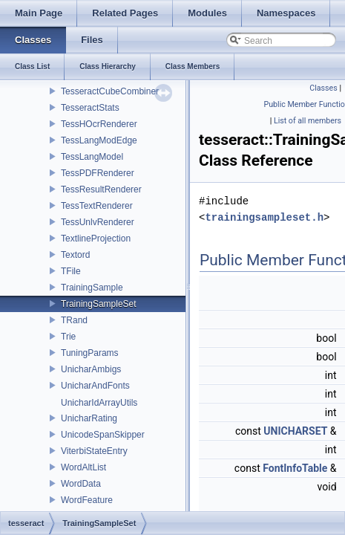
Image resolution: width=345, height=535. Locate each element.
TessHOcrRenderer (99, 124)
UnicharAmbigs (91, 369)
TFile (71, 271)
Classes (323, 88)
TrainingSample (92, 287)
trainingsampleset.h (264, 217)
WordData (81, 484)
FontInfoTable (295, 468)
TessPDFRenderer (97, 173)
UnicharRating (89, 418)
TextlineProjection (96, 238)
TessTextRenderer (97, 206)
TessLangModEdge (99, 140)
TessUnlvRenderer (97, 222)
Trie (68, 336)
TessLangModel (92, 157)
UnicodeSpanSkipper (103, 434)
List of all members (307, 121)
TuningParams (90, 353)
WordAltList (83, 467)
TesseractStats (90, 108)
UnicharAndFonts (95, 385)
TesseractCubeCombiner (110, 91)
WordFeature (87, 500)
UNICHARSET (295, 431)
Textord (75, 255)
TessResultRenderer (101, 189)
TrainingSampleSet (99, 304)
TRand (74, 320)
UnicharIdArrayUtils (99, 403)
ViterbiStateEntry (94, 451)
